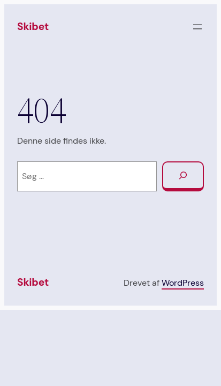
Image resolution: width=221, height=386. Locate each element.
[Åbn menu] (197, 26)
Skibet (33, 26)
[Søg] (183, 176)
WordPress (183, 282)
